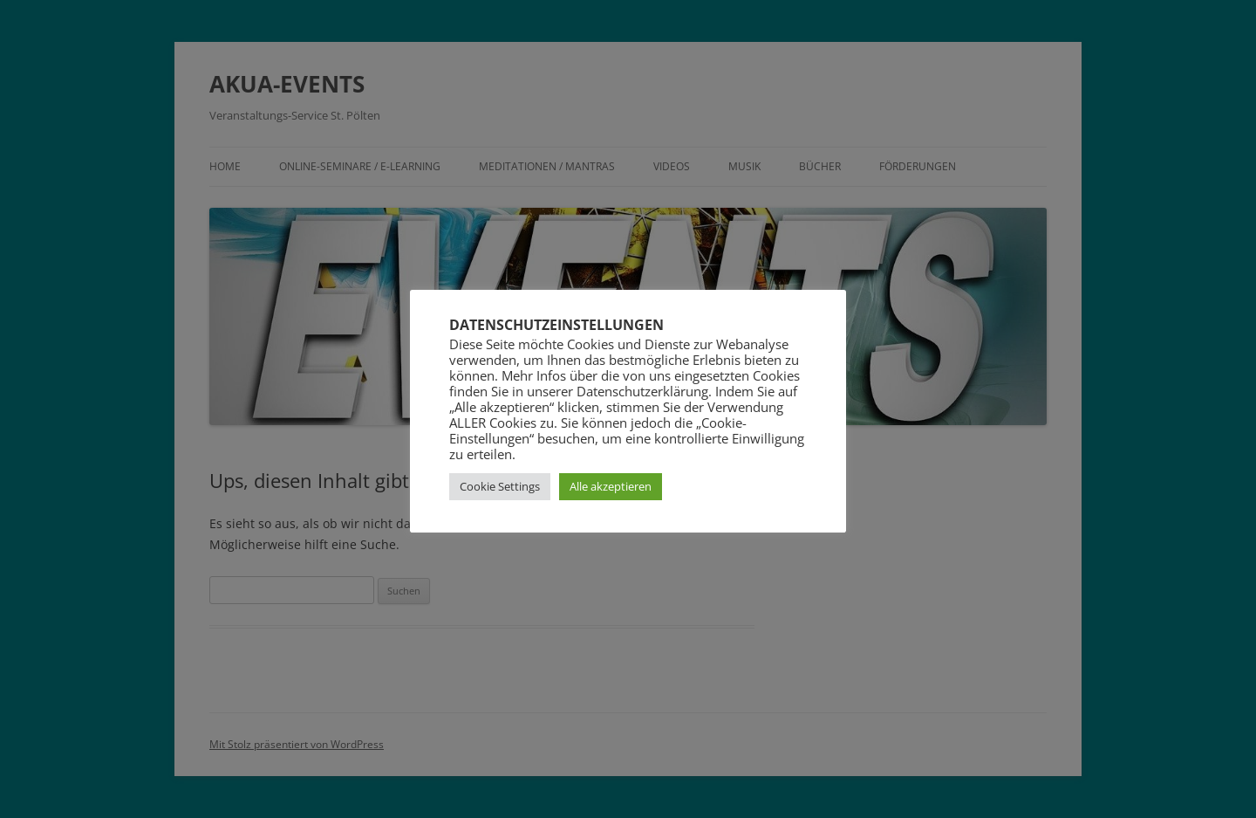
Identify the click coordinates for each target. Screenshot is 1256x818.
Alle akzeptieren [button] (611, 486)
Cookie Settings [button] (500, 486)
